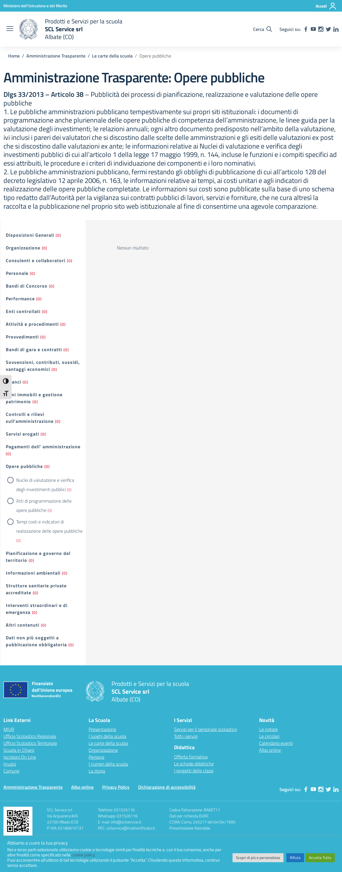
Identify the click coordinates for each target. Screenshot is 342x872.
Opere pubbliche (24, 466)
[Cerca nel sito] (262, 29)
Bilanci (13, 381)
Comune (11, 770)
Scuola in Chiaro (18, 750)
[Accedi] (326, 6)
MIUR (8, 729)
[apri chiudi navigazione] (9, 29)
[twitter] (328, 29)
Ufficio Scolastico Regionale (29, 736)
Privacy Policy (115, 787)
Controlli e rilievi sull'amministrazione (30, 418)
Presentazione (102, 729)
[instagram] (320, 29)
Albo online (270, 750)
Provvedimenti (22, 336)
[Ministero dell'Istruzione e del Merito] (35, 6)
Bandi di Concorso (26, 285)
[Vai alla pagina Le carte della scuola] (112, 55)
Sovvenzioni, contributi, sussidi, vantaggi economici (43, 366)
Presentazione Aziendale (189, 828)
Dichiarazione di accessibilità (166, 787)
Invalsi (9, 763)
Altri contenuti (22, 624)
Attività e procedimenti (32, 324)
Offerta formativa (191, 756)
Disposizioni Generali (30, 235)
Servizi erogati (22, 433)
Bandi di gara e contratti (34, 349)
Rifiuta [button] (295, 857)
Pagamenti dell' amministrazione (43, 446)
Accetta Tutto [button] (320, 857)
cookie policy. (83, 854)
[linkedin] (336, 29)
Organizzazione (23, 247)
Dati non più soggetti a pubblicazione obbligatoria (36, 641)
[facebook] (305, 29)
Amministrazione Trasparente (33, 787)
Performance (20, 298)
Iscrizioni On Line (19, 756)
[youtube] (313, 29)
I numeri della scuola (108, 763)
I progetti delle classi (193, 770)
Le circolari (269, 736)
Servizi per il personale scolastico (205, 729)
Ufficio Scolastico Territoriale (30, 743)
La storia (97, 770)
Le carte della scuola (108, 743)
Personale (17, 273)
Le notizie (268, 729)
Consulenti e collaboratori (35, 260)
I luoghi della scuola (107, 736)
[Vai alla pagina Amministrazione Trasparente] (55, 55)
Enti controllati (23, 311)
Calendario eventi (276, 743)
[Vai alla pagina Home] (14, 55)
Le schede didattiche (194, 763)
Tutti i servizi (185, 736)
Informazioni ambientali (33, 572)
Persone (96, 756)
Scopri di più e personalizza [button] (258, 857)
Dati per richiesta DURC (189, 816)
